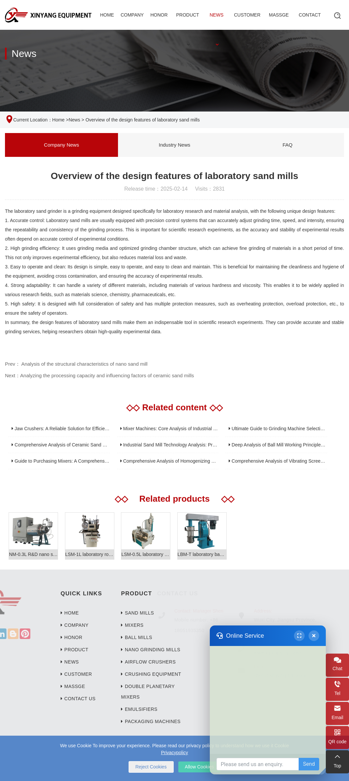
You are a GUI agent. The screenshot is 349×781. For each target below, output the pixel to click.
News (216, 21)
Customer (247, 21)
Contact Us (310, 21)
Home (107, 15)
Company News (61, 145)
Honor (159, 15)
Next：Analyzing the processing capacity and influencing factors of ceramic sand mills (99, 375)
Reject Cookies (151, 766)
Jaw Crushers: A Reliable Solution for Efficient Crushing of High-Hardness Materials (99, 428)
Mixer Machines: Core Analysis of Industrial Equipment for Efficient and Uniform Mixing (210, 428)
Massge (279, 15)
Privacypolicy (174, 752)
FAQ (287, 145)
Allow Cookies (199, 766)
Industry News (174, 145)
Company (132, 15)
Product (187, 21)
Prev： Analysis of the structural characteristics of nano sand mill (76, 364)
